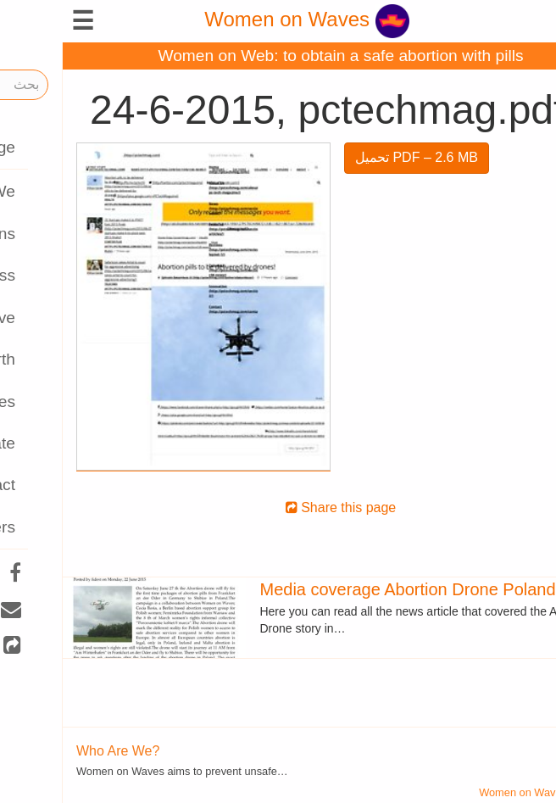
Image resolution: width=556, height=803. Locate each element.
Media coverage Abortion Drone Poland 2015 (366, 589)
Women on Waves (244, 19)
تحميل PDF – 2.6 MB (353, 157)
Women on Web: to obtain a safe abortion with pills (277, 55)
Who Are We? (55, 751)
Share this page (278, 507)
